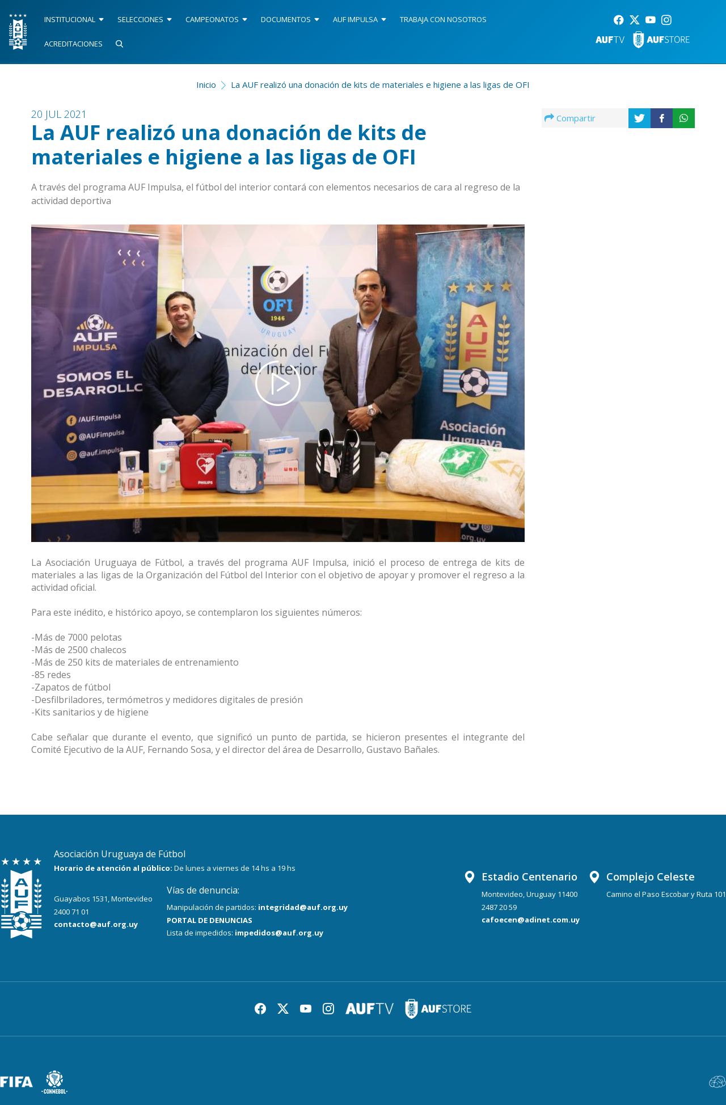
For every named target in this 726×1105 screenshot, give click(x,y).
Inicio (206, 84)
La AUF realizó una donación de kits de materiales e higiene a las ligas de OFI (380, 84)
